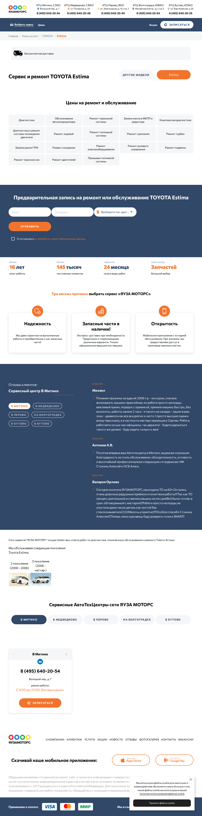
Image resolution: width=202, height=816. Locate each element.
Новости (116, 739)
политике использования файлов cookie (162, 793)
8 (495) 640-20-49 (113, 13)
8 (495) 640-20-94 (148, 13)
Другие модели (136, 74)
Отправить (30, 226)
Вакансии (185, 739)
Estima (173, 74)
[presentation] (165, 214)
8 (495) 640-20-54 (48, 13)
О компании (55, 739)
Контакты (168, 739)
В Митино (40, 654)
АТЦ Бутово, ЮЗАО (181, 5)
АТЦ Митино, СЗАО (48, 5)
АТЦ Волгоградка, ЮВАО (148, 5)
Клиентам (74, 739)
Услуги (89, 739)
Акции (153, 24)
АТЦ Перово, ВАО (113, 5)
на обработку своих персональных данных (60, 238)
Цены (41, 24)
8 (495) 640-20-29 (180, 13)
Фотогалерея (149, 739)
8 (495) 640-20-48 (79, 13)
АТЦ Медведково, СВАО (79, 5)
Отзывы (131, 739)
